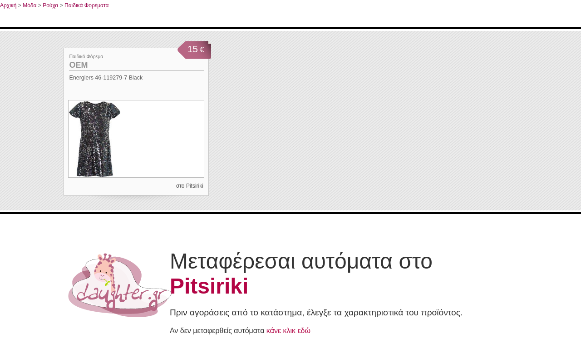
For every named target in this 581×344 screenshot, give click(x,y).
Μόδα (29, 5)
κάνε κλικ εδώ (288, 330)
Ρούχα (50, 5)
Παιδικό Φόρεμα (86, 56)
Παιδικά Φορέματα (86, 5)
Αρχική (8, 5)
